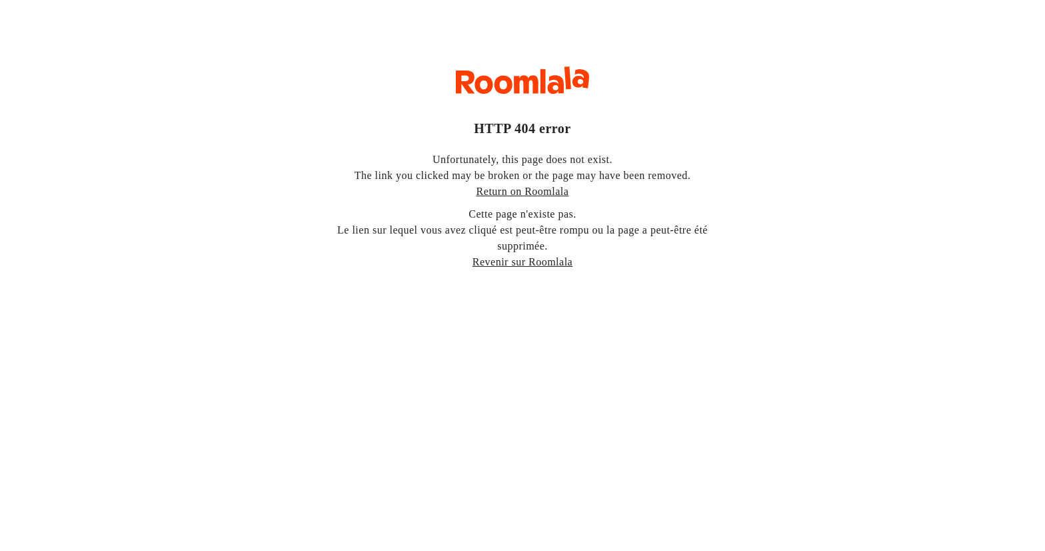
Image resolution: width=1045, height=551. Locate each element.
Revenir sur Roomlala (522, 262)
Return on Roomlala (523, 191)
